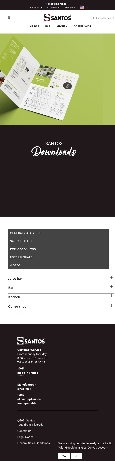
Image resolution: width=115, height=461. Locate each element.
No (76, 456)
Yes (64, 456)
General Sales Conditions (33, 443)
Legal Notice (25, 437)
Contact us (36, 7)
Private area (53, 7)
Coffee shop (82, 26)
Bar (47, 26)
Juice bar (32, 26)
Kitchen (62, 26)
